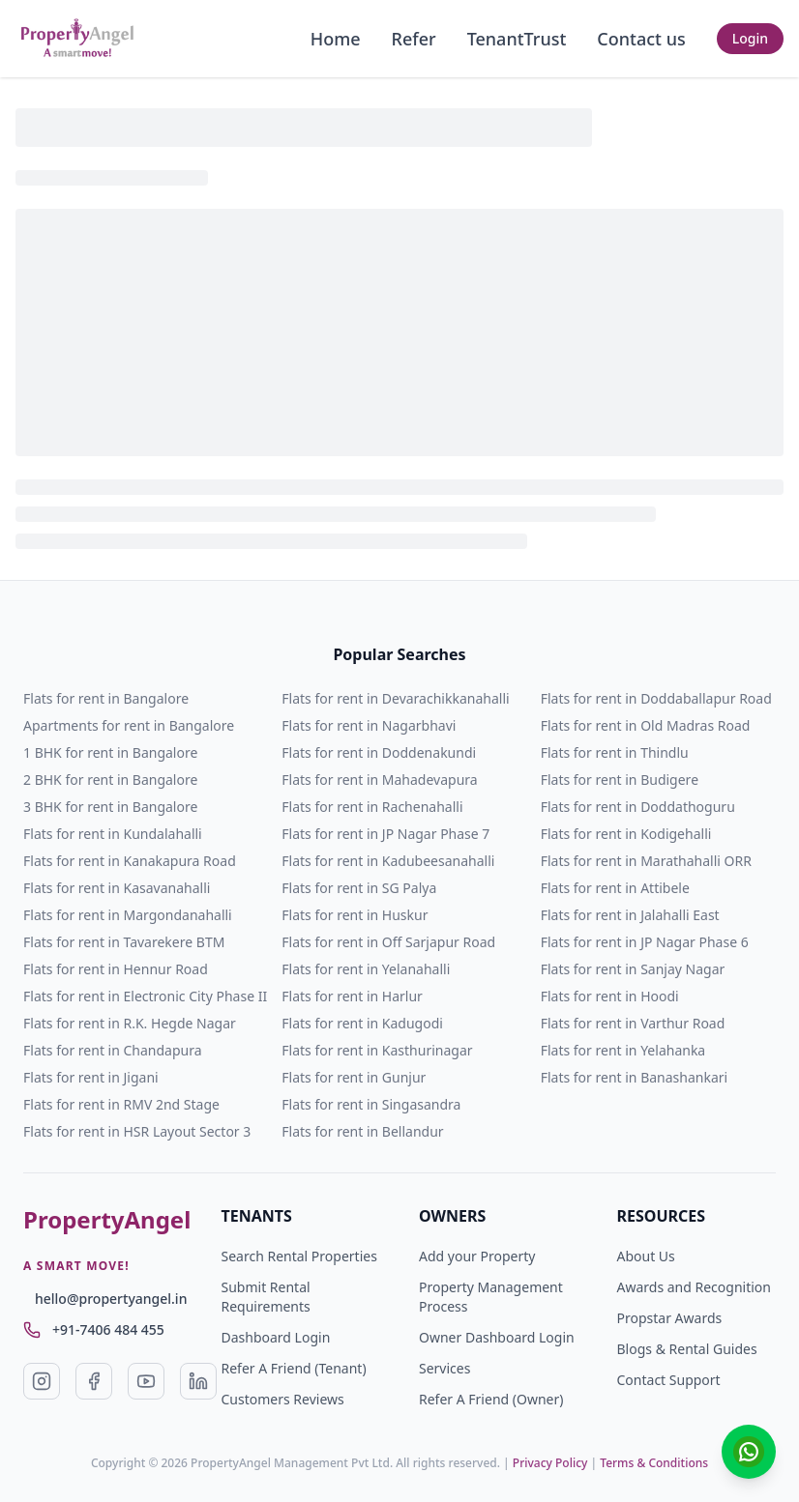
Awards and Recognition (694, 1287)
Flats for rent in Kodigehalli (626, 833)
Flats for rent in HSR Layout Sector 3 (137, 1131)
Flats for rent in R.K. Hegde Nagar (129, 1023)
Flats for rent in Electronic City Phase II (145, 996)
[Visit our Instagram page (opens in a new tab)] (41, 1381)
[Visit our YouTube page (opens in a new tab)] (146, 1381)
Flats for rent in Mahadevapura (379, 779)
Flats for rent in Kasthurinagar (376, 1050)
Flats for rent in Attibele (615, 888)
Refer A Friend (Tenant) (294, 1368)
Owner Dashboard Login (497, 1337)
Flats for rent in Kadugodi (362, 1023)
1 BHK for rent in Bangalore (110, 752)
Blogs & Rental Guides (687, 1349)
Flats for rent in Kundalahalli (112, 833)
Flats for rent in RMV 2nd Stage (121, 1104)
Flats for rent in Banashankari (634, 1077)
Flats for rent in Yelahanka (623, 1050)
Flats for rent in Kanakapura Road (129, 861)
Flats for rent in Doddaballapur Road (656, 698)
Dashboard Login (276, 1337)
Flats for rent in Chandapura (112, 1050)
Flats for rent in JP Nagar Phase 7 (385, 833)
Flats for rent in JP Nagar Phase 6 (645, 942)
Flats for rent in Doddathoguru (638, 806)
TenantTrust (517, 38)
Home (336, 38)
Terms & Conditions (654, 1463)
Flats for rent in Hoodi (610, 996)
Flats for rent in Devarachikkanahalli (395, 698)
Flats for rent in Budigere (619, 779)
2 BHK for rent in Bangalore (110, 779)
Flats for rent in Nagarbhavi (368, 725)
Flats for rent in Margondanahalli (127, 915)
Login (750, 38)
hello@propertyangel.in (111, 1298)
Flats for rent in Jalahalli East (630, 915)
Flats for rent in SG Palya (358, 888)
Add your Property (477, 1256)
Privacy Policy (550, 1463)
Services (444, 1368)
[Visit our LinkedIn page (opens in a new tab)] (198, 1381)
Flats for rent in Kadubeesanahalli (387, 861)
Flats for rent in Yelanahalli (365, 969)
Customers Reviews (283, 1399)
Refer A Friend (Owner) (491, 1399)
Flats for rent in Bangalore (106, 698)
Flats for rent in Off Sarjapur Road (388, 942)
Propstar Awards (670, 1318)
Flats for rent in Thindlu (615, 752)
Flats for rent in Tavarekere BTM (123, 942)
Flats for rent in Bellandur (362, 1131)
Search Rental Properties (299, 1256)
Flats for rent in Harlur (352, 996)
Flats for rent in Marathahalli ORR (646, 861)
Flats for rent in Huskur (354, 915)
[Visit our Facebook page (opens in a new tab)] (93, 1381)
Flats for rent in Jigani (91, 1077)
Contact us (641, 38)
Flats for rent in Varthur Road (633, 1023)
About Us (646, 1256)
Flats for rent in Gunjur (353, 1077)
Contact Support (669, 1380)
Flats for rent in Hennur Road (115, 969)
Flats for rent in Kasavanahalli (116, 888)
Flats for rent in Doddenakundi (378, 752)
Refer (414, 38)
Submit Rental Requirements (266, 1296)
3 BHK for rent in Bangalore (110, 806)
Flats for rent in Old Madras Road (646, 725)
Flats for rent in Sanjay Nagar (633, 969)
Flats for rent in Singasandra (370, 1104)
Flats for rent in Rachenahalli (371, 806)
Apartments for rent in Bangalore (128, 725)
